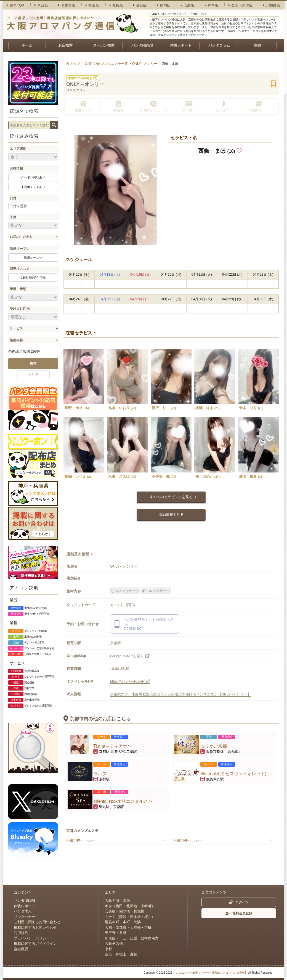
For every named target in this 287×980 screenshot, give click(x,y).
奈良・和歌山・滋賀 (121, 954)
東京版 (41, 5)
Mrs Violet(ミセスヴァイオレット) (233, 773)
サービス (16, 328)
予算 (13, 217)
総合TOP (15, 5)
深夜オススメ (20, 269)
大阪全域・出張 (117, 900)
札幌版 (116, 5)
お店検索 (65, 45)
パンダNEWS (142, 45)
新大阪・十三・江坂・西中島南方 (132, 938)
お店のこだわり (21, 237)
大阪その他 (114, 943)
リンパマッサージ (125, 591)
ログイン (239, 902)
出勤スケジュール (153, 106)
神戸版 (211, 5)
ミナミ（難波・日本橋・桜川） (130, 917)
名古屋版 (66, 5)
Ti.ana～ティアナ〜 (112, 746)
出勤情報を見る (171, 514)
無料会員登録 (238, 913)
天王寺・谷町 (115, 933)
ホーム (27, 45)
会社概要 (21, 949)
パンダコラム (219, 45)
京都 (108, 949)
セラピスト (224, 106)
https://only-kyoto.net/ (130, 681)
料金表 (118, 106)
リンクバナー (24, 917)
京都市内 (80, 840)
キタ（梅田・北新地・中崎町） (130, 906)
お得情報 (16, 168)
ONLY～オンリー (85, 84)
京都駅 (115, 643)
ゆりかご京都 (213, 746)
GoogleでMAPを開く (130, 656)
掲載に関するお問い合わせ (35, 927)
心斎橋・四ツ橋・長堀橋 (124, 911)
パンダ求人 (23, 911)
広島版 (187, 5)
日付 (13, 198)
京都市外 (187, 840)
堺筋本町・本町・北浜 (123, 922)
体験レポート (181, 45)
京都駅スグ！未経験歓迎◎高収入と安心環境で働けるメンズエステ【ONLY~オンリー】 (180, 694)
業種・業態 (18, 289)
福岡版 (164, 5)
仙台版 (140, 5)
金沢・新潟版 (240, 5)
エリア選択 (18, 149)
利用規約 (21, 933)
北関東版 (271, 5)
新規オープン (20, 249)
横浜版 (92, 5)
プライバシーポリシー (32, 938)
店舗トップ (83, 106)
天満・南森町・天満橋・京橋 (128, 927)
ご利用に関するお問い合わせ (37, 922)
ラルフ (100, 773)
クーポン (188, 106)
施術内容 (16, 340)
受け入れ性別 (20, 309)
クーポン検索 (104, 45)
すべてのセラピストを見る (171, 497)
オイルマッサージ (156, 591)
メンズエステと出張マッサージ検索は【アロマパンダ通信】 (210, 972)
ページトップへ (273, 873)
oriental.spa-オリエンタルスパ (122, 801)
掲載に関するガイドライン (35, 943)
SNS (257, 45)
